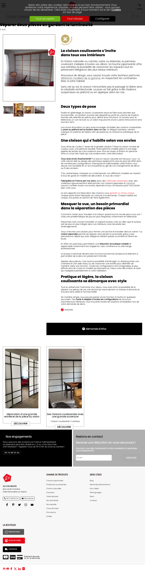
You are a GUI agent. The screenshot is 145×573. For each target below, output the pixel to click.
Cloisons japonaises (54, 480)
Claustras (50, 492)
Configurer (102, 18)
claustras (130, 183)
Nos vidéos (94, 488)
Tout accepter (44, 18)
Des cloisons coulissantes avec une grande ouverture (65, 415)
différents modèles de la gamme (80, 78)
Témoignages (95, 492)
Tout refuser (75, 18)
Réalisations (14, 532)
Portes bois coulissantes (56, 484)
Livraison (93, 500)
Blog (91, 480)
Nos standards (52, 500)
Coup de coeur (52, 508)
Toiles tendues (52, 496)
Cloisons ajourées (53, 488)
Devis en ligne (14, 540)
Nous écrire (28, 498)
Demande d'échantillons (100, 484)
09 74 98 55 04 (11, 453)
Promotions (51, 512)
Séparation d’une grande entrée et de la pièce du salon (21, 415)
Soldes (49, 516)
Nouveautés (51, 504)
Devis (92, 496)
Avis (3, 30)
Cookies (116, 10)
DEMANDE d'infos (96, 329)
